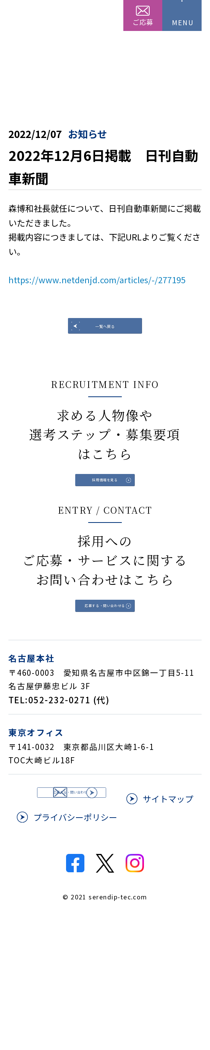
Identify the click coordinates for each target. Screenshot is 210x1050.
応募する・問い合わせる (105, 682)
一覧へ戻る (105, 336)
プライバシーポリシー (151, 925)
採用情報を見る (105, 519)
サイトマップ (58, 925)
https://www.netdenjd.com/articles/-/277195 (97, 279)
